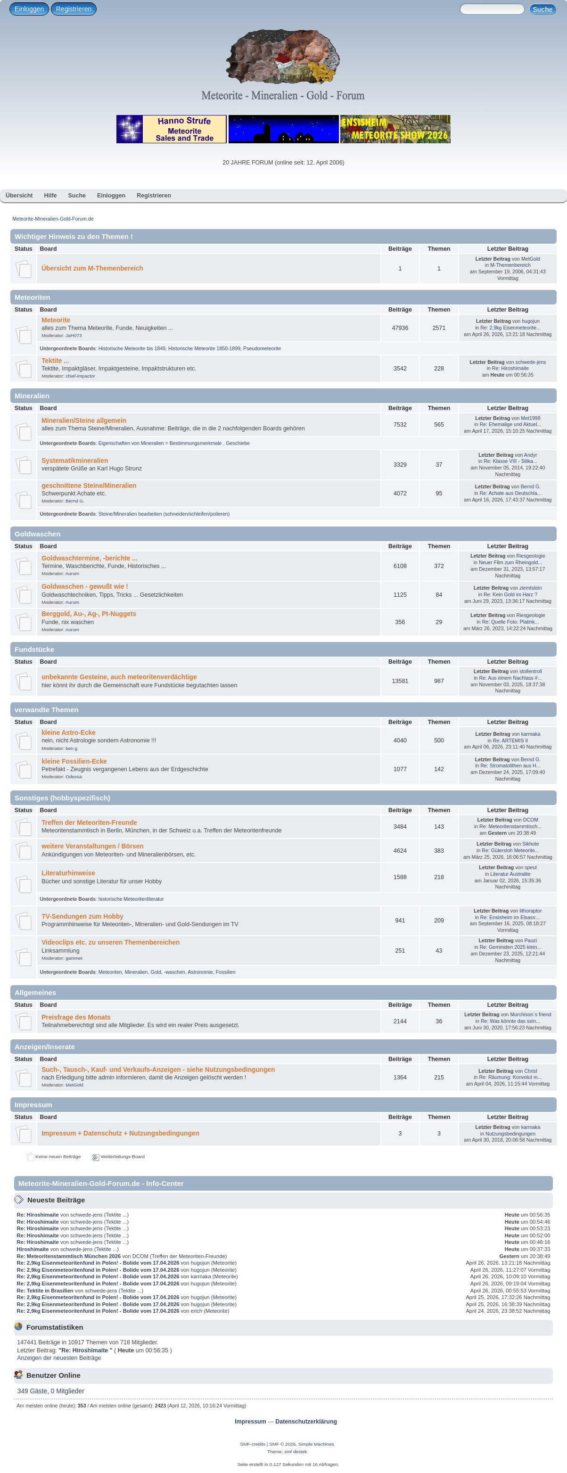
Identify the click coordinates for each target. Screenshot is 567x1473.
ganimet (74, 958)
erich (196, 1311)
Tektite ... (55, 360)
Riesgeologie (530, 556)
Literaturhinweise (68, 873)
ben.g (71, 748)
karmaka (531, 734)
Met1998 (530, 418)
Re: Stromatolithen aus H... (510, 765)
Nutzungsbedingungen (510, 1133)
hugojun (531, 321)
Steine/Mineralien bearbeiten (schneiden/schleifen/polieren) (164, 514)
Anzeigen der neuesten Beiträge (59, 1358)
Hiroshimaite (33, 1249)
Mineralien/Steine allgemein (83, 420)
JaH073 (74, 335)
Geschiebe (238, 443)
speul (530, 867)
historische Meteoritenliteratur (131, 899)
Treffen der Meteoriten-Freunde (89, 822)
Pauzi (531, 940)
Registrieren (73, 9)
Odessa (74, 776)
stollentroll (530, 671)
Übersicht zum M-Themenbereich (92, 268)
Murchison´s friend (530, 1014)
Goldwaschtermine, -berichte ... (89, 558)
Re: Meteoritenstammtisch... (510, 826)
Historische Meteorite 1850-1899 (204, 348)
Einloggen (29, 9)
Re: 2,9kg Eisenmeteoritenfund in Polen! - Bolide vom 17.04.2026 (98, 1263)
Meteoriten (110, 972)
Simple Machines (316, 1444)
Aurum (72, 573)
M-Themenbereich (510, 265)
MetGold (530, 259)
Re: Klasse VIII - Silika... (510, 461)
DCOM (530, 820)
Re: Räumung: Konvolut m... (510, 1077)
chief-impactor (80, 376)
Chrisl (530, 1071)
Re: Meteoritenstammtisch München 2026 (69, 1256)
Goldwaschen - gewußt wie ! (84, 586)
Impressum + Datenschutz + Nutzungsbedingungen (120, 1133)
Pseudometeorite (262, 348)
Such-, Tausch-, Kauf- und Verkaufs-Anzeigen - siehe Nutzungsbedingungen (158, 1069)
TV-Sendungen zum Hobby (82, 916)
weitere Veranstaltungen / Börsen (92, 846)
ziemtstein (530, 588)
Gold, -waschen (167, 972)
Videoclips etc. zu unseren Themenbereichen (110, 942)
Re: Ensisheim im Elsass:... (510, 917)
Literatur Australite (510, 874)
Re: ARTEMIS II (510, 740)
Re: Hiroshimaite (510, 368)
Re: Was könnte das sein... (510, 1021)
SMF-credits (252, 1444)
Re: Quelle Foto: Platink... (510, 622)
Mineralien (136, 972)
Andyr (530, 455)
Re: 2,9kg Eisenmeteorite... (510, 327)
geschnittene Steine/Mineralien (88, 485)
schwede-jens (531, 362)
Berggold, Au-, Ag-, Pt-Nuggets (88, 613)
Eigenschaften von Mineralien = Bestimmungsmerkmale (161, 443)
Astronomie (200, 972)
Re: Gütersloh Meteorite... (510, 850)
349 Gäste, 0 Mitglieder (50, 1391)
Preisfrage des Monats (75, 1017)
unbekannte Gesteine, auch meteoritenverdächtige (119, 677)
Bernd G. (75, 500)
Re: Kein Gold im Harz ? (510, 594)
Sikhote (530, 844)
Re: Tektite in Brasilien (45, 1290)
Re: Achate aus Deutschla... (511, 493)
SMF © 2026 (282, 1444)
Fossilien (226, 972)
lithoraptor (530, 910)
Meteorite (55, 320)
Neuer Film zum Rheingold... (510, 562)
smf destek (295, 1451)
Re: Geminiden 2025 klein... (511, 947)
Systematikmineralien (74, 460)
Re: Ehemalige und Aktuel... (511, 424)
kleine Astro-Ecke (68, 732)
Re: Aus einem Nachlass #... (510, 678)
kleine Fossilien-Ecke (74, 761)
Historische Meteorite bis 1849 (132, 348)
